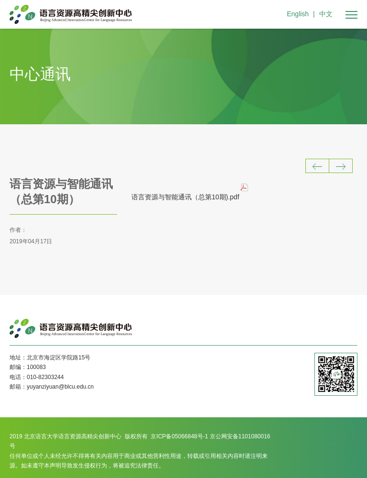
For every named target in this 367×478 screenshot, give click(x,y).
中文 (326, 14)
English (298, 14)
